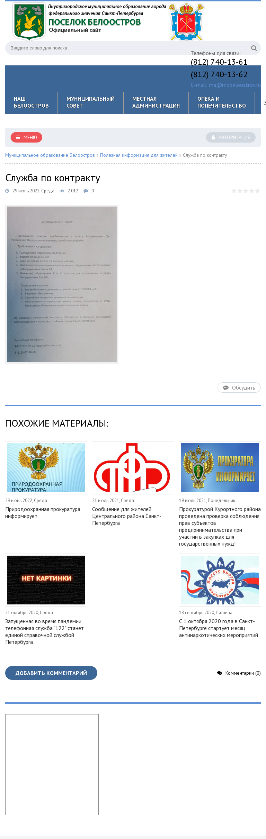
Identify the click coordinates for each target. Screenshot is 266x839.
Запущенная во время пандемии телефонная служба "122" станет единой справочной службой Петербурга (44, 631)
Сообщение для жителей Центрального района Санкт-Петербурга (126, 515)
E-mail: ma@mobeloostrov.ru (226, 84)
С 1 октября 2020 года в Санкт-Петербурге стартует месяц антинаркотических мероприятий (218, 628)
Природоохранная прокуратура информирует (42, 512)
